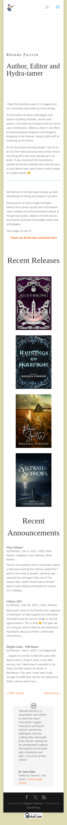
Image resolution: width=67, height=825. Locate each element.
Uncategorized (47, 650)
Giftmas (39, 555)
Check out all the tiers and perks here (33, 237)
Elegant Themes (33, 803)
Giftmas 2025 (14, 601)
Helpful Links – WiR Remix (22, 646)
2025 (41, 551)
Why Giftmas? (14, 547)
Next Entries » (52, 693)
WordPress (33, 807)
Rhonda (14, 551)
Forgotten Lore (25, 555)
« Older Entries (15, 693)
